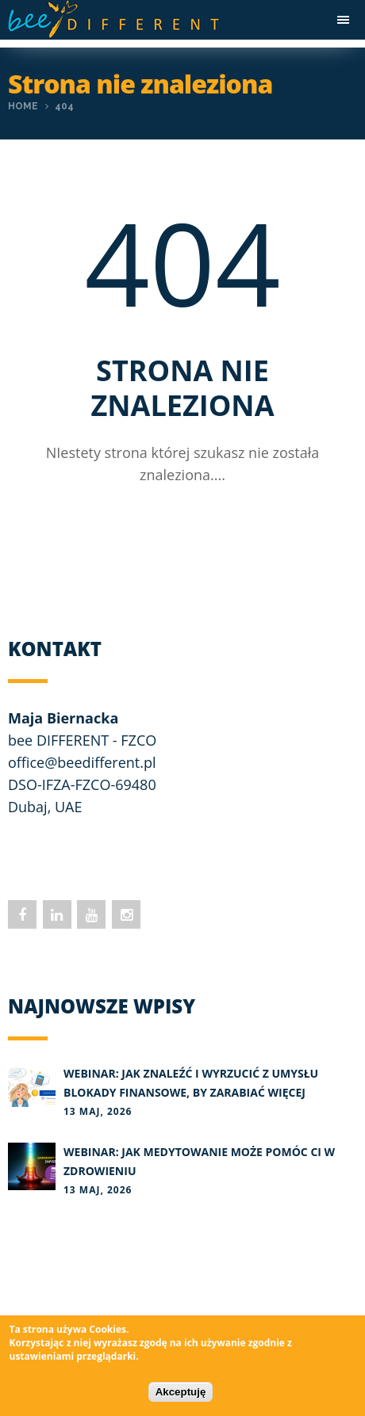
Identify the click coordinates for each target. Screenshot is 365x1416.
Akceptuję (181, 1392)
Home (23, 106)
